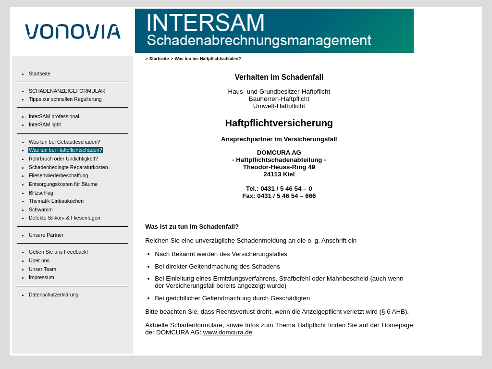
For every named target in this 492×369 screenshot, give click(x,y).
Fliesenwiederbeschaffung (58, 175)
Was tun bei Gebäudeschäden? (64, 142)
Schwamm (41, 209)
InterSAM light (45, 124)
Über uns (39, 260)
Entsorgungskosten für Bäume (63, 184)
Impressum (41, 277)
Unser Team (42, 269)
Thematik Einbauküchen (56, 201)
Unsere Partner (46, 235)
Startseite (39, 73)
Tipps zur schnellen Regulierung (65, 99)
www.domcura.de (227, 332)
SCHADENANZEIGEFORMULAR (67, 91)
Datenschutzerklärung (54, 294)
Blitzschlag (41, 193)
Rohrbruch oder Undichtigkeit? (63, 158)
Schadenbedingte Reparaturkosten (68, 167)
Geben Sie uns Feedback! (58, 252)
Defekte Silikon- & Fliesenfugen (64, 218)
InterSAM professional (54, 116)
